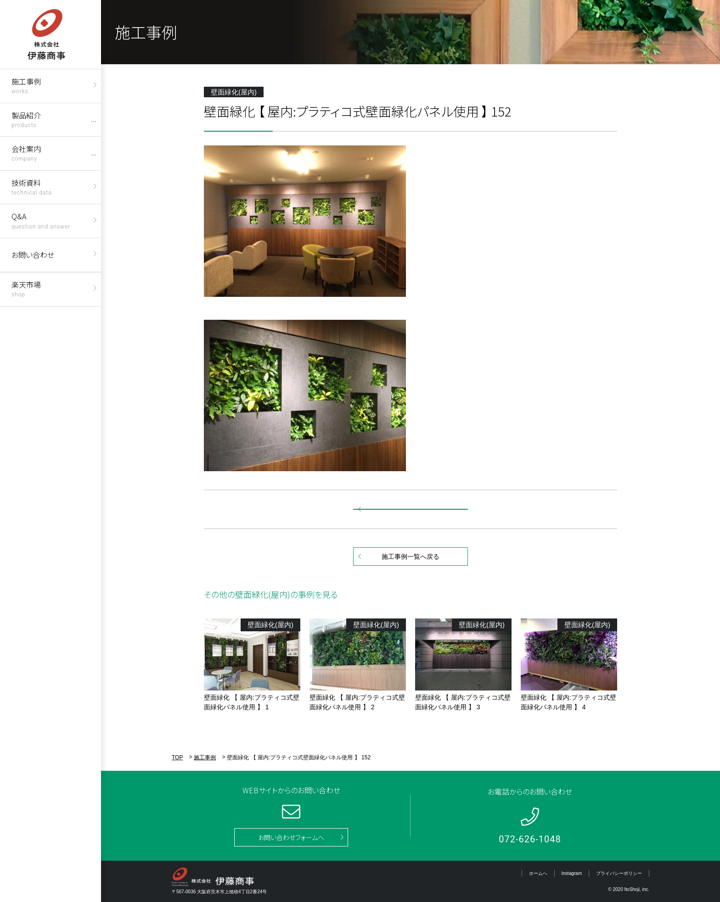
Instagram (572, 873)
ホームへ (538, 873)
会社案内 (26, 152)
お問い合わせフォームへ (291, 837)
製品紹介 (26, 119)
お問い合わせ (32, 254)
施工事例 (26, 85)
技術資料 (31, 186)
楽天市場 (26, 288)
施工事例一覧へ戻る (410, 556)
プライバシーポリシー (619, 873)
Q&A (40, 220)
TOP (177, 757)
